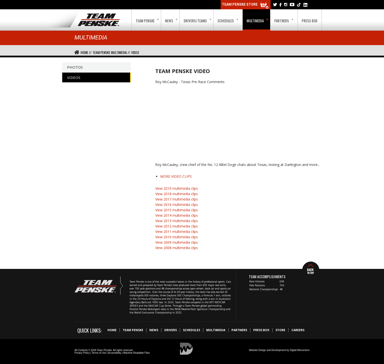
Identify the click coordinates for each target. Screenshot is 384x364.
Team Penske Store (245, 5)
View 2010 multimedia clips (176, 237)
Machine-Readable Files (136, 352)
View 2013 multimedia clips (176, 220)
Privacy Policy (82, 352)
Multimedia (257, 20)
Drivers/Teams (197, 20)
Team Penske (147, 20)
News (171, 20)
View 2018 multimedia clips (176, 193)
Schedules (227, 20)
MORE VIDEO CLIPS (176, 176)
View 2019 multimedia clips (176, 188)
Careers (297, 330)
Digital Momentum (300, 350)
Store (280, 330)
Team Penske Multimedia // (111, 52)
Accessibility (114, 352)
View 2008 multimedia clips (176, 247)
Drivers (170, 330)
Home (112, 330)
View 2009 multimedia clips (176, 242)
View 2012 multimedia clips (176, 226)
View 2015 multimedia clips (176, 210)
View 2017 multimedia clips (176, 199)
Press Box (309, 20)
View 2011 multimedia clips (176, 231)
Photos (75, 67)
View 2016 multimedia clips (176, 204)
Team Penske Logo (99, 20)
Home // (86, 52)
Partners (283, 20)
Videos (73, 77)
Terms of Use (99, 352)
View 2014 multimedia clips (176, 215)
